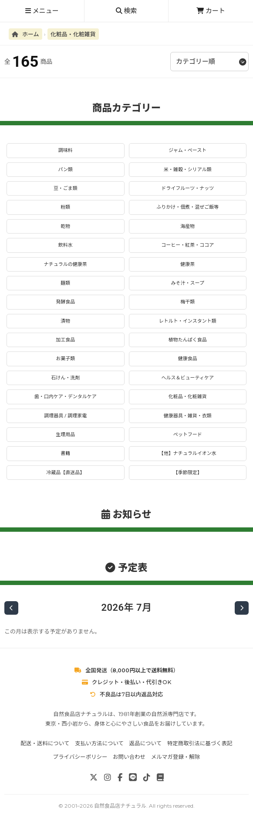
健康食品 (187, 358)
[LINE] (133, 777)
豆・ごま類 (66, 188)
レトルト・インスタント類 (187, 321)
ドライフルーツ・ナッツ (187, 188)
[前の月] (11, 608)
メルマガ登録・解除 (175, 757)
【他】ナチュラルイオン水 (187, 453)
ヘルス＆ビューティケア (188, 378)
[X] (94, 777)
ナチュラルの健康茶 (65, 264)
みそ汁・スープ (187, 283)
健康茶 (187, 264)
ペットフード (187, 434)
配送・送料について (44, 743)
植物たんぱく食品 (188, 340)
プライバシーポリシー (80, 757)
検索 (126, 11)
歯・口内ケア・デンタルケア (65, 396)
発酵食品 (65, 302)
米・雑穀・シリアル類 (188, 169)
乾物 (65, 226)
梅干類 (187, 302)
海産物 (187, 226)
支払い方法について (99, 743)
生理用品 (65, 434)
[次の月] (242, 608)
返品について (145, 743)
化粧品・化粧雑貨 (73, 34)
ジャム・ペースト (187, 150)
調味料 (65, 150)
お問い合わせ (129, 757)
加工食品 (65, 340)
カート (210, 11)
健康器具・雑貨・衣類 (188, 416)
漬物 (65, 321)
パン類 (65, 169)
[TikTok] (146, 777)
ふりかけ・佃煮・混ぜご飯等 (187, 207)
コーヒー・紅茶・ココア (187, 245)
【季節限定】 (187, 472)
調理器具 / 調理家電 (65, 416)
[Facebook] (120, 777)
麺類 (65, 283)
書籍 (65, 453)
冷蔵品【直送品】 (65, 472)
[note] (160, 777)
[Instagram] (107, 777)
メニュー (42, 11)
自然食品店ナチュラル (120, 805)
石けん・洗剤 (65, 378)
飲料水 (65, 245)
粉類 (65, 207)
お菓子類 (65, 358)
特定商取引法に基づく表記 (200, 743)
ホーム (25, 34)
